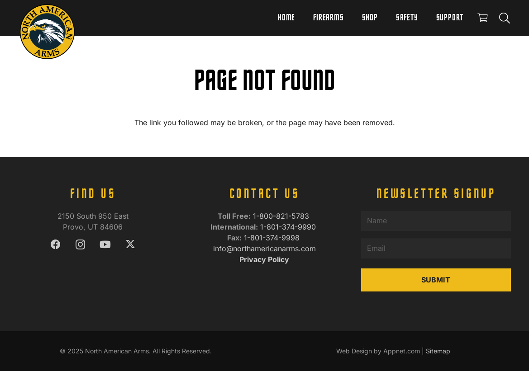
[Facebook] (55, 244)
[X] (130, 244)
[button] (504, 18)
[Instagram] (80, 244)
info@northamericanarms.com (264, 248)
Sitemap (438, 351)
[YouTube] (105, 244)
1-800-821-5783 (282, 216)
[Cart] (482, 18)
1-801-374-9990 (289, 226)
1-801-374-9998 (273, 237)
